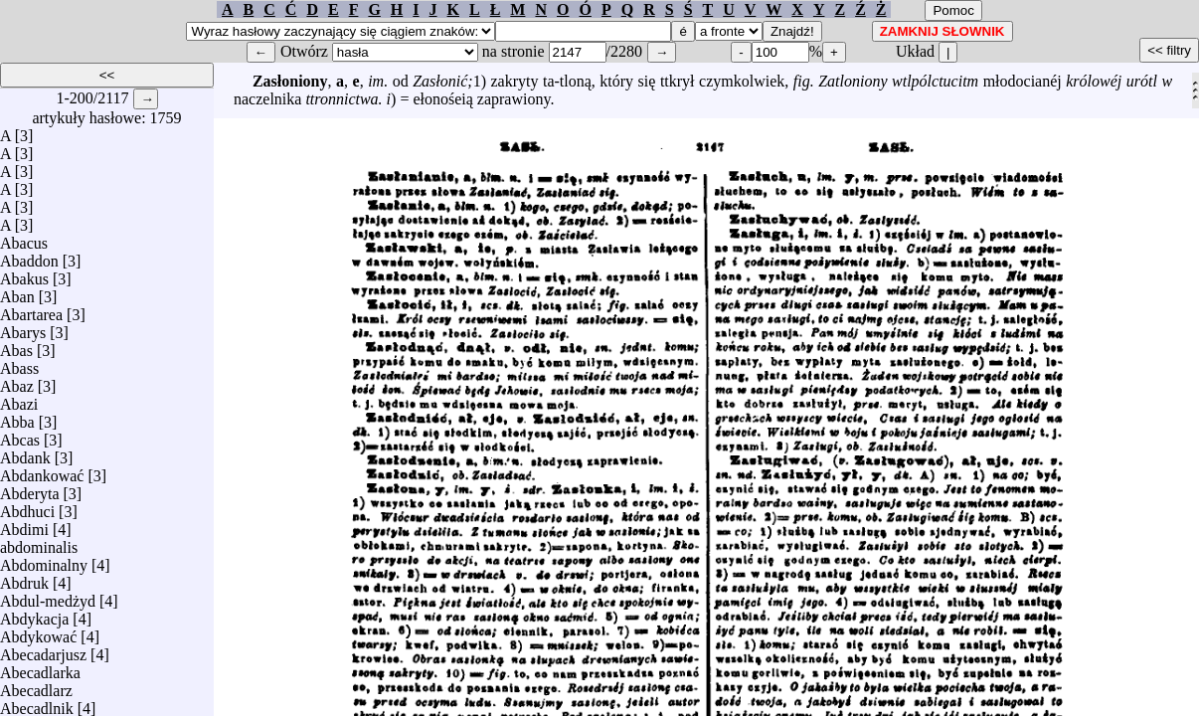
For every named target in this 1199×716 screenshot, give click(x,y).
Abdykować (38, 632)
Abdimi (24, 524)
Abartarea (31, 309)
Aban (17, 291)
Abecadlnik (37, 703)
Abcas (20, 435)
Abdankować (42, 470)
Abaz (17, 381)
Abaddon (29, 256)
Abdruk (24, 578)
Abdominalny (43, 560)
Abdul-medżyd (47, 596)
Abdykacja (34, 614)
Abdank (25, 453)
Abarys (23, 327)
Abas (16, 345)
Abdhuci (27, 506)
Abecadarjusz (43, 649)
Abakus (24, 274)
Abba (17, 417)
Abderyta (30, 488)
